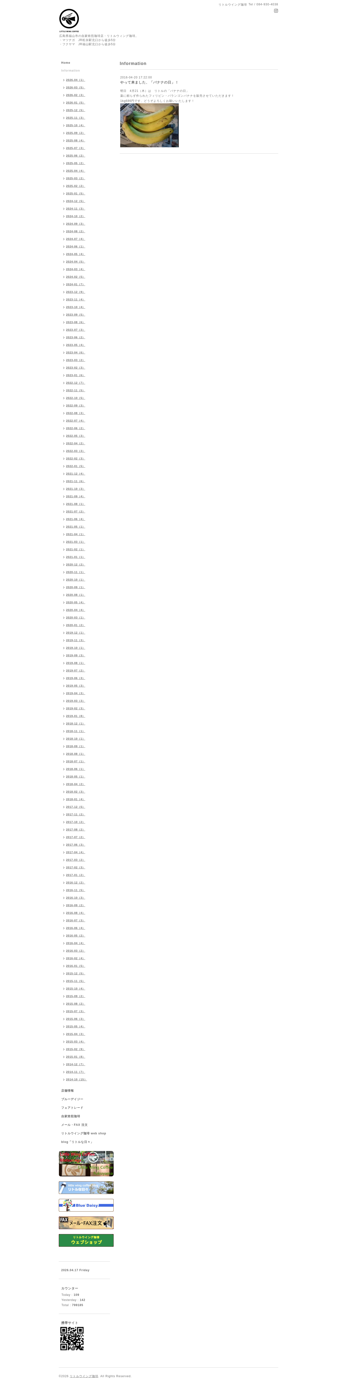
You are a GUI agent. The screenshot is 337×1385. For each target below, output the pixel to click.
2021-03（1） (75, 541)
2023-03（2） (75, 360)
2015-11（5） (75, 981)
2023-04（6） (75, 352)
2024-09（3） (75, 223)
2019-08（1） (75, 662)
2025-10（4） (75, 125)
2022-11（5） (75, 390)
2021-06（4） (75, 519)
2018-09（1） (75, 746)
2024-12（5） (75, 201)
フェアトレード (72, 1107)
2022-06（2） (75, 428)
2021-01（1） (75, 556)
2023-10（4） (75, 307)
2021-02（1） (75, 549)
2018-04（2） (75, 784)
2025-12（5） (75, 110)
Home (65, 62)
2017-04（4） (75, 852)
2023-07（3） (75, 329)
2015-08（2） (75, 1003)
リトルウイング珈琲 (84, 1376)
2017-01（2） (75, 875)
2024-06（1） (75, 246)
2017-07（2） (75, 837)
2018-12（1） (75, 723)
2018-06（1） (75, 768)
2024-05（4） (75, 254)
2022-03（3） (75, 450)
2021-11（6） (75, 481)
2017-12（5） (75, 806)
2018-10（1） (75, 738)
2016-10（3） (75, 897)
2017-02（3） (75, 867)
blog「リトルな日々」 (77, 1142)
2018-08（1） (75, 753)
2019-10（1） (75, 647)
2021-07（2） (75, 511)
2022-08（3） (75, 413)
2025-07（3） (75, 148)
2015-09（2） (75, 996)
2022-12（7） (75, 382)
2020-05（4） (75, 602)
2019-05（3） (75, 685)
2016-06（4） (75, 928)
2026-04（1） (75, 79)
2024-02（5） (75, 276)
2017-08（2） (75, 829)
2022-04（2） (75, 443)
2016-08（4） (75, 912)
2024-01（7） (75, 284)
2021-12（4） (75, 473)
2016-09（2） (75, 905)
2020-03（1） (75, 617)
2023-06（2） (75, 337)
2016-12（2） (75, 882)
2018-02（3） (75, 791)
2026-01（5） (75, 102)
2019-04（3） (75, 693)
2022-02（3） (75, 458)
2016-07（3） (75, 920)
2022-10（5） (75, 397)
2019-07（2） (75, 670)
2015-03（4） (75, 1041)
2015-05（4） (75, 1026)
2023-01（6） (75, 375)
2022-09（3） (75, 405)
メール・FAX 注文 (74, 1125)
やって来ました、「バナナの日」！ (149, 82)
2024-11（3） (75, 208)
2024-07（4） (75, 238)
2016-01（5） (75, 965)
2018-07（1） (75, 761)
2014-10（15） (76, 1079)
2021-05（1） (75, 526)
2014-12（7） (75, 1064)
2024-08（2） (75, 231)
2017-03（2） (75, 859)
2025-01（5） (75, 193)
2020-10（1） (75, 579)
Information (70, 70)
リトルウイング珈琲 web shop (83, 1133)
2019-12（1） (75, 632)
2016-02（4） (75, 958)
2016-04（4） (75, 943)
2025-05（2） (75, 163)
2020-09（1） (75, 587)
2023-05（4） (75, 344)
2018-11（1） (75, 731)
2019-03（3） (75, 700)
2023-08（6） (75, 322)
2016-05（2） (75, 935)
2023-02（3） (75, 367)
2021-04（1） (75, 534)
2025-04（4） (75, 170)
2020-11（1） (75, 572)
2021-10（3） (75, 488)
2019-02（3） (75, 708)
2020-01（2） (75, 625)
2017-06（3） (75, 844)
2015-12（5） (75, 973)
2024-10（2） (75, 216)
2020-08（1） (75, 594)
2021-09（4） (75, 496)
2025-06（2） (75, 155)
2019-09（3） (75, 655)
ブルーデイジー (72, 1099)
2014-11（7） (75, 1071)
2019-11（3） (75, 640)
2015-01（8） (75, 1056)
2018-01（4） (75, 799)
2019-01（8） (75, 715)
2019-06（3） (75, 678)
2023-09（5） (75, 314)
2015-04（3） (75, 1034)
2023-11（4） (75, 299)
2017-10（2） (75, 821)
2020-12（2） (75, 564)
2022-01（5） (75, 466)
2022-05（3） (75, 435)
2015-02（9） (75, 1049)
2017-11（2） (75, 814)
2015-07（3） (75, 1011)
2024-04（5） (75, 261)
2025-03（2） (75, 178)
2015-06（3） (75, 1018)
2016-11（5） (75, 890)
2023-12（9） (75, 291)
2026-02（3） (75, 95)
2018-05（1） (75, 776)
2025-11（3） (75, 117)
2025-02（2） (75, 185)
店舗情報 (67, 1090)
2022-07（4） (75, 420)
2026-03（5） (75, 87)
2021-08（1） (75, 503)
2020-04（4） (75, 609)
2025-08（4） (75, 140)
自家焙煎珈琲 (70, 1116)
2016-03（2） (75, 950)
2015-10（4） (75, 988)
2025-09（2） (75, 132)
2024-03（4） (75, 269)
